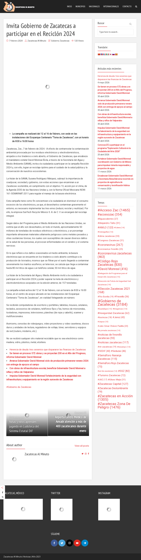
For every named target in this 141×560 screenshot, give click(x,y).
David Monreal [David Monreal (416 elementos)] (114, 269)
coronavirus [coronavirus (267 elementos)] (111, 245)
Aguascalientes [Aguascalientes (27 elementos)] (108, 219)
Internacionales (111, 6)
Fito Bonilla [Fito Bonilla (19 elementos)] (106, 296)
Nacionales (94, 6)
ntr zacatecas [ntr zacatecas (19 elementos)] (107, 347)
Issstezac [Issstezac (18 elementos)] (105, 317)
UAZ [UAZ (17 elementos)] (103, 379)
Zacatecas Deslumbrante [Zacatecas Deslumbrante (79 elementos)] (113, 390)
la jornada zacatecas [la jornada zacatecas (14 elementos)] (109, 330)
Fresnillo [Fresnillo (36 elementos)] (122, 296)
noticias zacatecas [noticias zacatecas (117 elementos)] (114, 342)
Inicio (69, 6)
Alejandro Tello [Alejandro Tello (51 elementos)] (109, 223)
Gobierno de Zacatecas (19, 387)
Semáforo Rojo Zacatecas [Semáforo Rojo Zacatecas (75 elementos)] (113, 365)
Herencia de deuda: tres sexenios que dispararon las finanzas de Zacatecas (48, 349)
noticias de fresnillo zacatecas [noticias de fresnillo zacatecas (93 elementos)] (110, 336)
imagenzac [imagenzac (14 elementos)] (120, 309)
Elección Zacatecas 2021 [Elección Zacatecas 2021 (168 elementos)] (114, 290)
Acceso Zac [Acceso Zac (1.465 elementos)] (115, 210)
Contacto (127, 6)
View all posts (82, 445)
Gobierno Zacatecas (60, 41)
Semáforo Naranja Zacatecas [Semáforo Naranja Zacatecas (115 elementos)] (109, 357)
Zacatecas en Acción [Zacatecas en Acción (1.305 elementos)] (115, 397)
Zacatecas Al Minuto (37, 41)
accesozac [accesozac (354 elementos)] (111, 214)
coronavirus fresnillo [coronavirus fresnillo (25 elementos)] (111, 249)
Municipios (80, 6)
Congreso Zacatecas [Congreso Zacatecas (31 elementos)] (111, 240)
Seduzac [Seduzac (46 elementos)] (119, 351)
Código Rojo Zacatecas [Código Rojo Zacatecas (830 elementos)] (110, 262)
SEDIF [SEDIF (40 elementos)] (104, 351)
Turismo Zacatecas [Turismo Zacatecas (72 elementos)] (112, 375)
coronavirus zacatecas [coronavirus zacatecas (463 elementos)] (115, 255)
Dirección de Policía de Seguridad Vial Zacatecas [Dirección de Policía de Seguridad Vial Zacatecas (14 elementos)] (114, 283)
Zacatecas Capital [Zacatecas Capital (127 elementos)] (113, 384)
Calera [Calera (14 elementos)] (120, 227)
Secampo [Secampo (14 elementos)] (124, 347)
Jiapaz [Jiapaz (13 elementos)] (103, 322)
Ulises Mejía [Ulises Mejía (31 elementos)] (117, 379)
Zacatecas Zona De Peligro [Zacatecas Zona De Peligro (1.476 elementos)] (114, 405)
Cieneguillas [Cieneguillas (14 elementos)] (106, 232)
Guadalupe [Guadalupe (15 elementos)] (105, 309)
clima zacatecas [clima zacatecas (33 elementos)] (109, 236)
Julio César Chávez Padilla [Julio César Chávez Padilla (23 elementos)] (113, 326)
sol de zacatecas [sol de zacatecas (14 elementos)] (108, 371)
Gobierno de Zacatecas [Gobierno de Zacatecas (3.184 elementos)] (112, 302)
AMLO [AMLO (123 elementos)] (106, 227)
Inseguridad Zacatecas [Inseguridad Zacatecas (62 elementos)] (114, 313)
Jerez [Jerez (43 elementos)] (119, 317)
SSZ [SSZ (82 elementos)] (125, 371)
